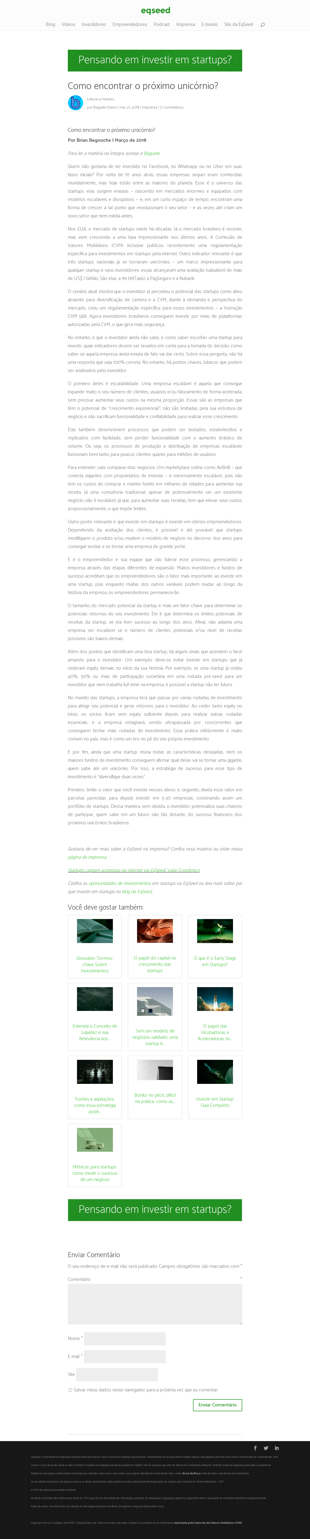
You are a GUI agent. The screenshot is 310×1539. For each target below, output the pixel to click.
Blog (50, 26)
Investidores (94, 26)
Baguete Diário (104, 107)
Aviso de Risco (191, 1473)
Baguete (152, 154)
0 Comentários (172, 107)
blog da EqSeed (137, 892)
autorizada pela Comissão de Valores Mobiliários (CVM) (208, 1523)
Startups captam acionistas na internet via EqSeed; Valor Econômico (134, 870)
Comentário (155, 1280)
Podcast (162, 26)
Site (71, 1375)
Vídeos (68, 26)
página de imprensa (87, 857)
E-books (210, 26)
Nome (75, 1339)
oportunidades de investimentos (120, 884)
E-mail (75, 1357)
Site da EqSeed (238, 26)
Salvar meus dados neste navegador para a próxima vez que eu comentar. (146, 1390)
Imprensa (185, 26)
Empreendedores (130, 26)
